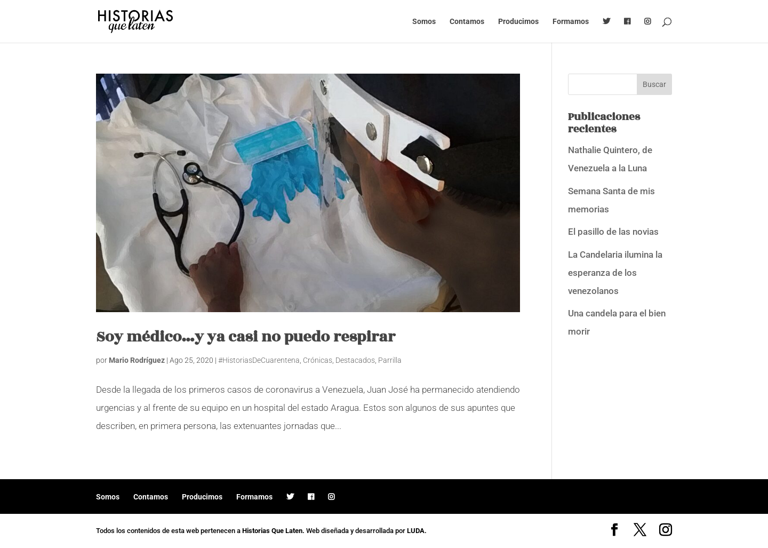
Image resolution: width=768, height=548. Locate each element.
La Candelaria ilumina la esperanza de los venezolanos (615, 272)
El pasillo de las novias (613, 231)
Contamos (467, 22)
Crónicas (317, 360)
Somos (424, 22)
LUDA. (417, 531)
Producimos (518, 22)
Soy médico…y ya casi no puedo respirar (245, 336)
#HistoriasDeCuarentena (259, 360)
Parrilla (390, 360)
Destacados (355, 360)
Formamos (571, 22)
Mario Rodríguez (137, 360)
